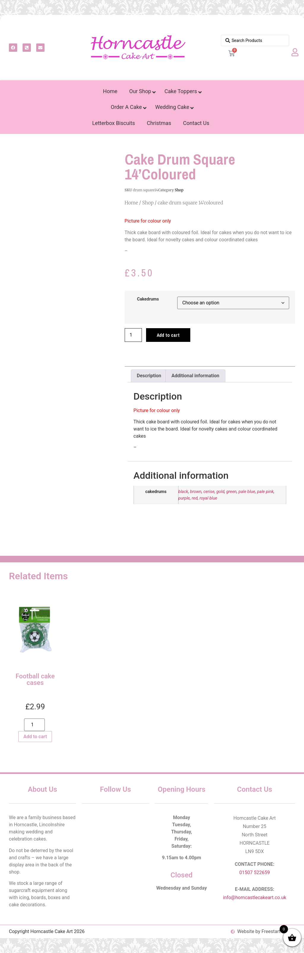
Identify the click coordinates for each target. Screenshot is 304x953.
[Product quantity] (133, 335)
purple (184, 498)
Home (131, 203)
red (195, 498)
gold (220, 491)
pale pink (265, 491)
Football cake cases (35, 679)
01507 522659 (254, 872)
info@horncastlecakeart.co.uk (254, 897)
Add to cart (168, 335)
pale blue (246, 491)
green (231, 491)
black (183, 491)
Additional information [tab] (195, 375)
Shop (179, 190)
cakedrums (148, 299)
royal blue (208, 498)
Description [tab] (149, 375)
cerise (208, 491)
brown (196, 491)
